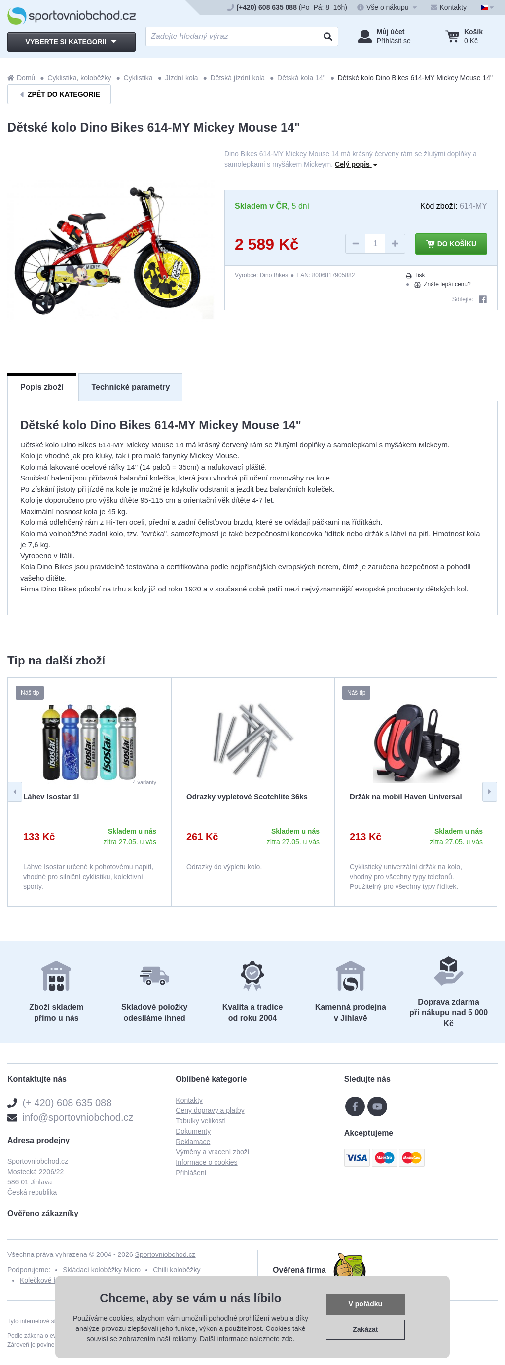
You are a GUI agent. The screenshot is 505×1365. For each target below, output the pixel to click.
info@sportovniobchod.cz (78, 1117)
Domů (21, 78)
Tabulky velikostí (201, 1121)
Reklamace (193, 1141)
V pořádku (365, 1304)
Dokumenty (193, 1131)
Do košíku (451, 244)
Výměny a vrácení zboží (212, 1152)
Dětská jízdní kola (238, 78)
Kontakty (189, 1100)
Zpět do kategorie (59, 94)
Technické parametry (130, 387)
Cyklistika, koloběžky (79, 78)
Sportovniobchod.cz (165, 1254)
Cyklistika (138, 78)
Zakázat (365, 1329)
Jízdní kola (181, 78)
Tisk (415, 275)
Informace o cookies (206, 1162)
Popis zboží (42, 387)
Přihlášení (191, 1173)
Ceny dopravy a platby (210, 1110)
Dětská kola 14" (301, 78)
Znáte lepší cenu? (442, 284)
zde (287, 1339)
